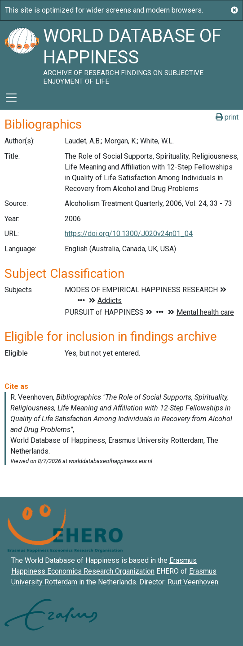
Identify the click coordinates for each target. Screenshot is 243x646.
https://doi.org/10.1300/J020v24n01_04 (129, 233)
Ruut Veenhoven (193, 582)
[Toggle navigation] (11, 97)
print (227, 117)
